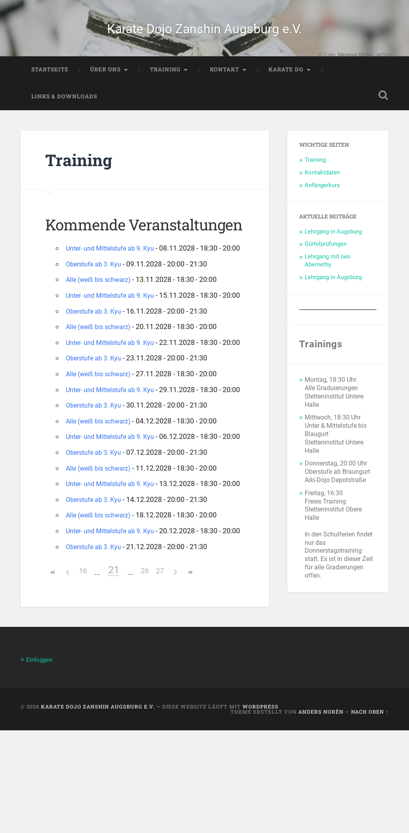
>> (190, 675)
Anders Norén (321, 814)
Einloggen (41, 762)
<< (52, 675)
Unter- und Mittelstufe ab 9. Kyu (115, 266)
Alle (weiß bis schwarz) (102, 310)
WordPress (260, 809)
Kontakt (224, 87)
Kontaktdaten (322, 190)
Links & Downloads (64, 114)
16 (83, 674)
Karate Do (286, 87)
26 (145, 674)
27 (160, 674)
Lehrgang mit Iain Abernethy (327, 278)
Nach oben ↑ (369, 814)
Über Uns (105, 87)
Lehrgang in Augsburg (333, 249)
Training (165, 87)
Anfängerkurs (322, 203)
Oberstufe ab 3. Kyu (97, 294)
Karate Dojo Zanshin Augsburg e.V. (204, 37)
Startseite (50, 87)
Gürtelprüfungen (326, 262)
